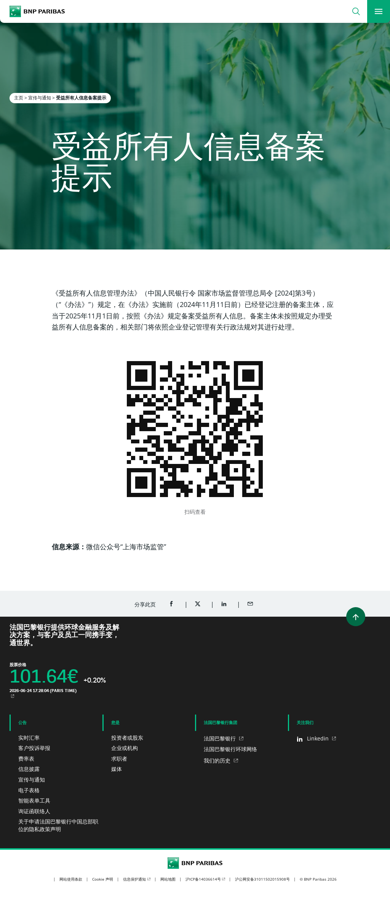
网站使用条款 (70, 879)
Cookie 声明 (102, 879)
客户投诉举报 (34, 747)
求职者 (119, 758)
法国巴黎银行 (220, 738)
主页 (18, 97)
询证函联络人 (34, 811)
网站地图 (168, 879)
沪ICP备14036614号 (203, 879)
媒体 (116, 768)
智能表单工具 (34, 800)
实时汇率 (29, 737)
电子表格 (29, 790)
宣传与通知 (39, 97)
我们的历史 (218, 760)
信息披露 (29, 768)
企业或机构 (124, 747)
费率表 (26, 758)
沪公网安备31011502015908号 (262, 879)
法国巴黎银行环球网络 (230, 749)
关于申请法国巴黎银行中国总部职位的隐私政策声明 (58, 825)
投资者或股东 (127, 737)
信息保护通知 (134, 879)
